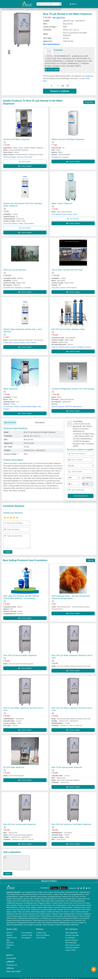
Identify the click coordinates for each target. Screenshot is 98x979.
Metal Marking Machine (38, 910)
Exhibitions (10, 943)
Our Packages (70, 936)
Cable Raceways (45, 912)
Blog (7, 938)
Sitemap (9, 933)
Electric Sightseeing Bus (62, 921)
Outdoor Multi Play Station (56, 890)
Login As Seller (70, 948)
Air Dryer (81, 914)
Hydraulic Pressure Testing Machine (69, 908)
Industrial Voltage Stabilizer (27, 905)
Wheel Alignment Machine (69, 916)
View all (90, 558)
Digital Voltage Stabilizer (45, 905)
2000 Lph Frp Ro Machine (14, 268)
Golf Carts (74, 921)
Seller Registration (71, 931)
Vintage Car (82, 921)
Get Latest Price (58, 16)
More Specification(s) (51, 42)
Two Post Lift (56, 916)
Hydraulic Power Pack (31, 903)
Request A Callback (49, 879)
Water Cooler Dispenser (61, 201)
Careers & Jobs (26, 933)
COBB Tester (35, 908)
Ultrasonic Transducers (83, 912)
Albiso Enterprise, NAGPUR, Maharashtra (66, 405)
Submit (6, 550)
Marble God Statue (53, 910)
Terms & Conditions (42, 933)
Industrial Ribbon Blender (30, 892)
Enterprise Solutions (72, 946)
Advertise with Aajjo (72, 933)
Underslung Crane (79, 905)
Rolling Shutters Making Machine (28, 916)
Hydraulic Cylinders (17, 903)
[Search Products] (37, 3)
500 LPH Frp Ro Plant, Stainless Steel (68, 327)
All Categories (26, 936)
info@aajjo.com (11, 963)
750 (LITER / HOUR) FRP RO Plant (67, 268)
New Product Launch (72, 943)
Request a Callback (59, 89)
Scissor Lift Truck (80, 895)
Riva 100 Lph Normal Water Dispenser (20, 653)
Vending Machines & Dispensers (16, 7)
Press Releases (26, 931)
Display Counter (24, 895)
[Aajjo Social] (78, 886)
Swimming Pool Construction (72, 918)
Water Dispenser (30, 7)
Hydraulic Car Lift (67, 895)
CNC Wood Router (46, 903)
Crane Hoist (15, 908)
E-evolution (58, 48)
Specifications (10, 421)
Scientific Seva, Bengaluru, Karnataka (17, 286)
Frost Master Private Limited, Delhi (64, 212)
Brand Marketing (71, 941)
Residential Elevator (54, 895)
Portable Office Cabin (62, 899)
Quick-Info (9, 941)
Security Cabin (28, 897)
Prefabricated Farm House (53, 897)
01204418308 (11, 956)
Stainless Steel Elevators (14, 897)
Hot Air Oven (78, 901)
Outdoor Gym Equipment (45, 921)
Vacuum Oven (68, 901)
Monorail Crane (25, 908)
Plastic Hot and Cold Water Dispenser (67, 137)
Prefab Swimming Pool (40, 918)
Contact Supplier (52, 68)
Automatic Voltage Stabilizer (63, 905)
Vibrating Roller (84, 890)
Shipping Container (44, 901)
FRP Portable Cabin (23, 899)
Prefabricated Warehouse (14, 901)
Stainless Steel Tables (61, 892)
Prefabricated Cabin (47, 899)
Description (40, 421)
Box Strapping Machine (76, 892)
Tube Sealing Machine (13, 892)
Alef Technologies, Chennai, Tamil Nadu (17, 155)
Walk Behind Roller (72, 890)
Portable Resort (81, 897)
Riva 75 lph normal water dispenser (66, 765)
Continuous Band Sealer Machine (17, 914)
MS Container (35, 899)
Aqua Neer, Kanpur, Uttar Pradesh (64, 286)
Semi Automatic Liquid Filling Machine (65, 914)
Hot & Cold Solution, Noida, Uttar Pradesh (18, 222)
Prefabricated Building (77, 899)
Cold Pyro (58, 923)
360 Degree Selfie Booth (71, 923)
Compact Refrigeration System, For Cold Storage (72, 387)
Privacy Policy (41, 936)
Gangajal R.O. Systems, (60, 155)
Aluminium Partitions (45, 892)
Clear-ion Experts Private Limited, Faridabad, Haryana (71, 345)
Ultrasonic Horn (34, 912)
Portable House (39, 897)
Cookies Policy (41, 931)
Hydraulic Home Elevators (38, 895)
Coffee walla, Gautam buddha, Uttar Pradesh (19, 341)
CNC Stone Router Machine (77, 903)
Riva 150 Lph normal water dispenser (19, 822)
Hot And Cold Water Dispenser (16, 137)
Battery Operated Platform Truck (16, 923)
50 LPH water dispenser (13, 765)
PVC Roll (64, 910)
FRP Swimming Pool (55, 918)
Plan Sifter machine (21, 912)
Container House (57, 901)
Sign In (73, 3)
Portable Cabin (42, 890)
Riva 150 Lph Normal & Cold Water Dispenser (71, 822)
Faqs (8, 946)
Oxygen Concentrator (35, 923)
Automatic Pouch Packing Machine (40, 914)
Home (3, 7)
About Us (9, 931)
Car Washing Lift (45, 916)
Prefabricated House (30, 901)
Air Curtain (71, 910)
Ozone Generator (48, 923)
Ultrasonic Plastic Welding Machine (63, 912)
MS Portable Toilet (69, 897)
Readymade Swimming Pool (27, 921)
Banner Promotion (71, 938)
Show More (89, 100)
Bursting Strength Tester (48, 908)
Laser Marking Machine (28, 890)
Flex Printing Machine (60, 903)
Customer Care (11, 936)
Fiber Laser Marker (24, 910)
